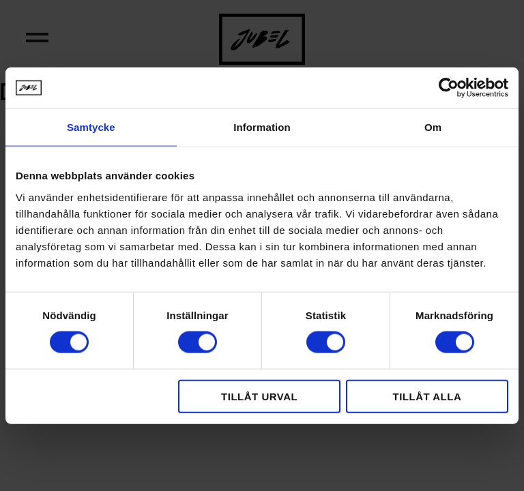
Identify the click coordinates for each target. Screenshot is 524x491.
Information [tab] (262, 127)
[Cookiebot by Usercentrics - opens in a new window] (448, 88)
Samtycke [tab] (91, 127)
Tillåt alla (426, 396)
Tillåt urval (259, 396)
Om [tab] (432, 127)
